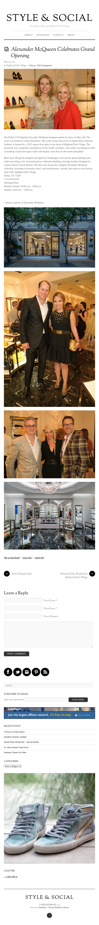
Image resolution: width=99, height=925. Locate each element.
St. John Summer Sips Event (16, 747)
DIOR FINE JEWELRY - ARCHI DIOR (21, 742)
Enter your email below (14, 699)
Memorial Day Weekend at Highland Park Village (77, 575)
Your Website (50, 616)
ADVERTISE (42, 35)
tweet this (27, 557)
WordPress (43, 907)
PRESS (71, 35)
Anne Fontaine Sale (18, 574)
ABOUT (28, 35)
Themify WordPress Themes (58, 907)
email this (39, 557)
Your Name (49, 600)
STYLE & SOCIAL (49, 18)
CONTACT (58, 35)
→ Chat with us (10, 876)
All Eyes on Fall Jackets (14, 732)
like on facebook (12, 557)
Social (33, 65)
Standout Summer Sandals (15, 737)
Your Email (49, 608)
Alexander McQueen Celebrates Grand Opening (53, 53)
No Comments (44, 65)
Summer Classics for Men (15, 752)
